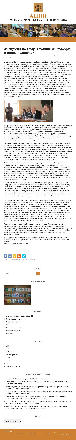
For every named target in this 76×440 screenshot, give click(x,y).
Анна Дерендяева (12, 392)
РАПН (8, 361)
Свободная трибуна (13, 366)
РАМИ (8, 358)
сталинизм (62, 56)
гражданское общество (52, 56)
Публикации (10, 334)
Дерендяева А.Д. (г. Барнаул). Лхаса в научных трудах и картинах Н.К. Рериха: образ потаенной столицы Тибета (38, 403)
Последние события (19, 56)
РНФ (7, 363)
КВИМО (8, 352)
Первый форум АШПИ (13, 328)
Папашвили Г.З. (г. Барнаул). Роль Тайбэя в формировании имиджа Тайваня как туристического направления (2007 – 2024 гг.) (36, 398)
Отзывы (8, 325)
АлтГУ (8, 349)
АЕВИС (8, 346)
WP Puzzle (69, 434)
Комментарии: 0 (31, 56)
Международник (12, 355)
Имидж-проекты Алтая (14, 319)
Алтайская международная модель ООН (20, 316)
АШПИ (38, 10)
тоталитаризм (7, 57)
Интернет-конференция (14, 322)
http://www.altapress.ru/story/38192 (16, 244)
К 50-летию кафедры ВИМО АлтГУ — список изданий (32, 379)
